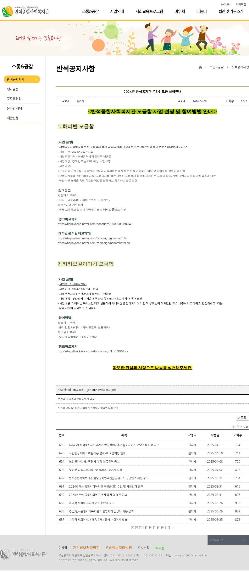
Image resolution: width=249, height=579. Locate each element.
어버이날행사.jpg (104, 389)
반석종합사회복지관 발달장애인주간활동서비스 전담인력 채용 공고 (109, 478)
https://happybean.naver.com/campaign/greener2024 (92, 238)
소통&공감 (90, 11)
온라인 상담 (14, 108)
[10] (167, 527)
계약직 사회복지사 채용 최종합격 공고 (92, 503)
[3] (140, 527)
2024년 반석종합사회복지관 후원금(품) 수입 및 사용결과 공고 (106, 486)
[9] (163, 527)
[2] (136, 527)
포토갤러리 (14, 98)
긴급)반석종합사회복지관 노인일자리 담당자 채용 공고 (102, 511)
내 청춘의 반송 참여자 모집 (80, 399)
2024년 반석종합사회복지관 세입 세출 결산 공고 (98, 494)
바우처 (180, 11)
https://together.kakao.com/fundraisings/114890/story (93, 351)
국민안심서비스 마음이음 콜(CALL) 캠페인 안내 (97, 453)
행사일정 (12, 88)
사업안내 (117, 11)
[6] (151, 527)
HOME (225, 4)
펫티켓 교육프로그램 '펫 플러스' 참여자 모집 (96, 469)
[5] (146, 527)
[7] (154, 527)
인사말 (63, 547)
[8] (158, 527)
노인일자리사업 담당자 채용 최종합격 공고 (94, 461)
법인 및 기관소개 (230, 11)
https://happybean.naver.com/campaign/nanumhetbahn (94, 243)
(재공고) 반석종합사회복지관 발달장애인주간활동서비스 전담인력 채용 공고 (114, 445)
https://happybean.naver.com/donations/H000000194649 (95, 224)
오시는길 (143, 547)
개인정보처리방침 (86, 547)
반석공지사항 (15, 79)
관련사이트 (216, 539)
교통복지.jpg (82, 389)
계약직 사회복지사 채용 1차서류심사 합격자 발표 (98, 519)
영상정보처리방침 (119, 547)
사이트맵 (241, 4)
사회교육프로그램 (149, 11)
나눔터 (201, 11)
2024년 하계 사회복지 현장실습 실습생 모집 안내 (92, 408)
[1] (132, 527)
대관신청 (12, 117)
